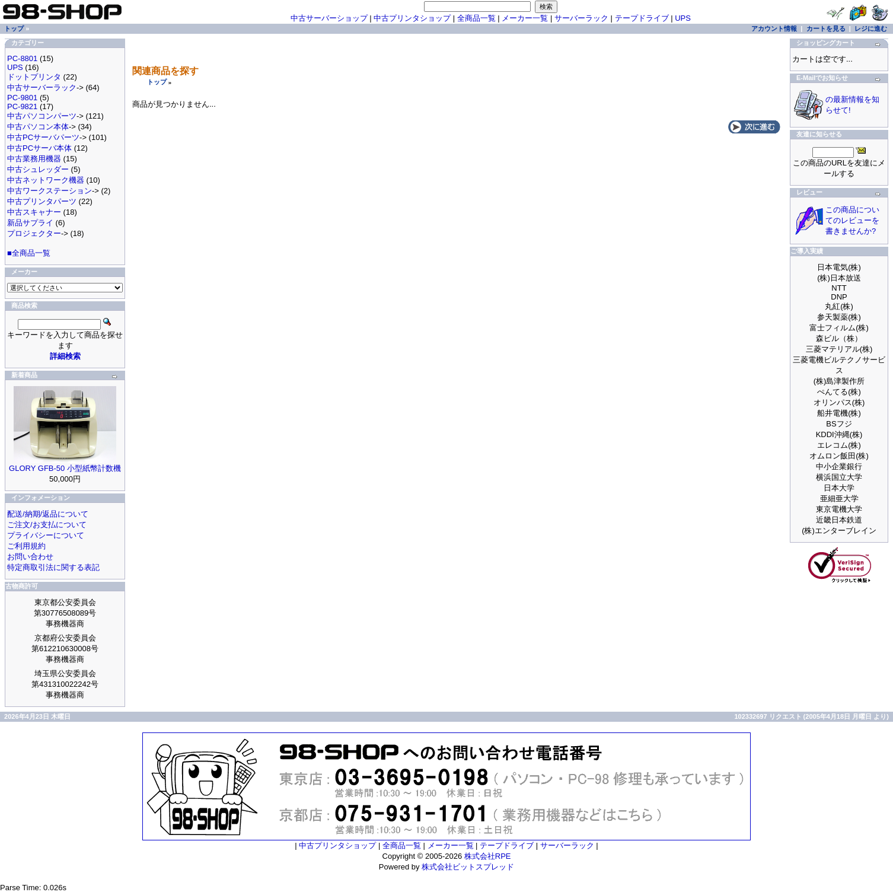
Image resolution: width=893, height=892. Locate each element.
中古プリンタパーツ (41, 201)
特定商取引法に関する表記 (53, 567)
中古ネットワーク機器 (45, 180)
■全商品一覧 (28, 253)
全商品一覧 (476, 18)
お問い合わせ (30, 556)
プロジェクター (34, 233)
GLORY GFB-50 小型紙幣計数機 (65, 468)
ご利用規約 (26, 545)
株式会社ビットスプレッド (468, 866)
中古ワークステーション (49, 190)
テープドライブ (642, 18)
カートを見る (826, 28)
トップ (157, 81)
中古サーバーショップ (329, 18)
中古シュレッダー (38, 169)
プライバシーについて (45, 535)
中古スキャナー (34, 212)
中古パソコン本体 (38, 126)
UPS (683, 18)
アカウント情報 (774, 28)
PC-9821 (22, 106)
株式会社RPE (487, 856)
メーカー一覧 (525, 18)
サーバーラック (581, 18)
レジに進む (870, 28)
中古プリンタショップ (412, 18)
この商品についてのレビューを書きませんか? (852, 220)
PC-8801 (22, 58)
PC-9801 (22, 97)
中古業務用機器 (34, 158)
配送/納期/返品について (47, 513)
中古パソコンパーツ (41, 116)
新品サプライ (30, 222)
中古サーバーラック (41, 87)
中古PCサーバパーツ (43, 137)
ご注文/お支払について (47, 524)
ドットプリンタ (34, 76)
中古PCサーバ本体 (39, 148)
